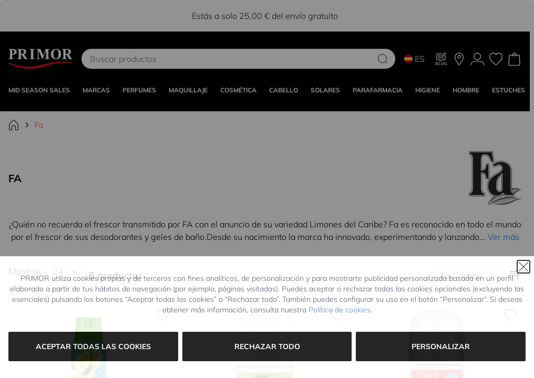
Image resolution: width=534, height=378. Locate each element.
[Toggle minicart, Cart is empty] (514, 59)
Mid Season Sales (39, 90)
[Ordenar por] (469, 275)
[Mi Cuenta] (477, 59)
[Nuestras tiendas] (459, 59)
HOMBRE (466, 90)
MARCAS (96, 90)
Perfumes (139, 90)
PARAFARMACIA (378, 90)
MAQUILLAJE (188, 90)
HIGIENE (427, 90)
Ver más (503, 237)
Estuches (508, 90)
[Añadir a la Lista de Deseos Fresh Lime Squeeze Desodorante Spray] (163, 315)
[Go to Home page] (40, 58)
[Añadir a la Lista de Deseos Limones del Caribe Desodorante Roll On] (336, 315)
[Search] (382, 58)
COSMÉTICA (238, 90)
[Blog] (441, 59)
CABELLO (283, 90)
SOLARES (325, 90)
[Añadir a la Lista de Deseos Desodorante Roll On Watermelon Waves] (510, 315)
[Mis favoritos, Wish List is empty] (496, 59)
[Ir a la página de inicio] (13, 125)
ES (414, 59)
